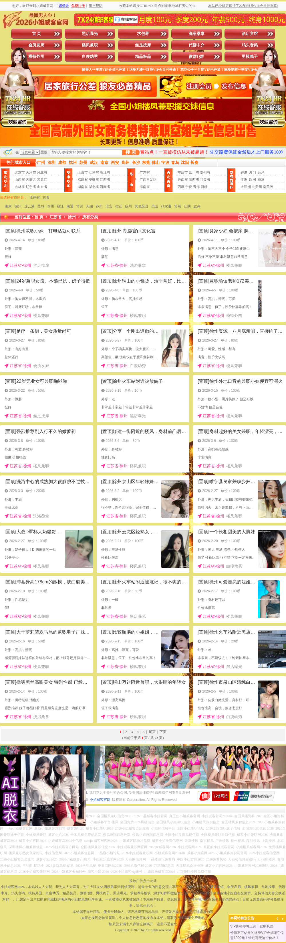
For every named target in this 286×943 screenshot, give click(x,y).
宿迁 (118, 206)
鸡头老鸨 (250, 45)
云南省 (183, 180)
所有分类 (90, 217)
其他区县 (141, 206)
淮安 (109, 206)
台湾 (261, 172)
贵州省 (205, 172)
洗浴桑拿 (196, 34)
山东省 (42, 187)
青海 (196, 187)
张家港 (166, 206)
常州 (79, 206)
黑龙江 (42, 180)
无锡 (89, 206)
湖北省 (94, 187)
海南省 (145, 187)
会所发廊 (36, 45)
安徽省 (94, 180)
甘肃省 (205, 180)
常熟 (177, 206)
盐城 (40, 206)
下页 (163, 732)
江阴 (187, 206)
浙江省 (105, 172)
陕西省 (194, 180)
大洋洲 (246, 187)
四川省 (194, 172)
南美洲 (268, 187)
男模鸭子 (250, 56)
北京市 (20, 172)
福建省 (83, 180)
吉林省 (20, 187)
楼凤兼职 (90, 45)
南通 (70, 206)
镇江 (60, 206)
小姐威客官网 (100, 800)
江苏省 (94, 172)
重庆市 (183, 172)
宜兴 (197, 206)
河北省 (42, 172)
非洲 (261, 180)
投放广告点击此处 (143, 881)
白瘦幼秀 (90, 56)
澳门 (252, 172)
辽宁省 (31, 187)
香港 (244, 172)
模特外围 (36, 56)
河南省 (105, 187)
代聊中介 (196, 45)
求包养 (143, 34)
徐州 (18, 206)
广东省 (145, 172)
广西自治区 (148, 180)
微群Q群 (196, 56)
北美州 (257, 187)
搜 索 (131, 152)
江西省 (105, 180)
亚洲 (244, 180)
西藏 (181, 187)
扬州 (128, 206)
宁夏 (188, 187)
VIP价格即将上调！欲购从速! (252, 926)
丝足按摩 (143, 45)
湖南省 (83, 187)
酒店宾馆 (250, 34)
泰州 (50, 206)
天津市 (31, 172)
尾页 (152, 732)
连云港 (29, 206)
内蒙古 (31, 180)
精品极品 (143, 56)
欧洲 (252, 180)
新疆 (204, 187)
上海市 (83, 172)
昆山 (154, 206)
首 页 (36, 34)
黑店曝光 (90, 34)
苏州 (99, 206)
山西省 (20, 180)
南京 (8, 206)
